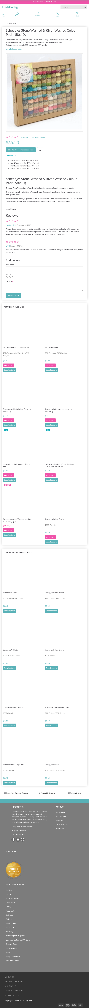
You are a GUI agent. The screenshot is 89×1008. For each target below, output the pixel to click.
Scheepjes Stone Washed (54, 592)
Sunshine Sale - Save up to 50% (44, 1)
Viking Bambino (51, 347)
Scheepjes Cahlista (10, 650)
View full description (14, 49)
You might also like (14, 307)
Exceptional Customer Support (17, 793)
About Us (9, 977)
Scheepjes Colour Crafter (55, 519)
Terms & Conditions (14, 991)
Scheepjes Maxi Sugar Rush (13, 764)
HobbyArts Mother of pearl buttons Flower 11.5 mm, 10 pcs (59, 465)
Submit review (13, 295)
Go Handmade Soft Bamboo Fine (16, 347)
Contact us (10, 986)
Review (9, 282)
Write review (39, 137)
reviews (24, 137)
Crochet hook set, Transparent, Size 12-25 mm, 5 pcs (17, 520)
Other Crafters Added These (18, 552)
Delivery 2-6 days (75, 793)
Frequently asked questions (22, 827)
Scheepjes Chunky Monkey (13, 707)
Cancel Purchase (18, 834)
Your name (10, 264)
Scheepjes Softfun (52, 764)
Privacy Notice (12, 995)
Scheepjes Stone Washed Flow (57, 707)
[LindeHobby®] (10, 6)
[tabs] (77, 15)
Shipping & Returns (19, 830)
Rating (8, 274)
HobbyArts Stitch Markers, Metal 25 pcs (17, 465)
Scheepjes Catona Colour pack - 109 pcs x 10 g (59, 410)
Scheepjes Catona (10, 592)
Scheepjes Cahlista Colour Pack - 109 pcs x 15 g (17, 410)
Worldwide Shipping (47, 793)
